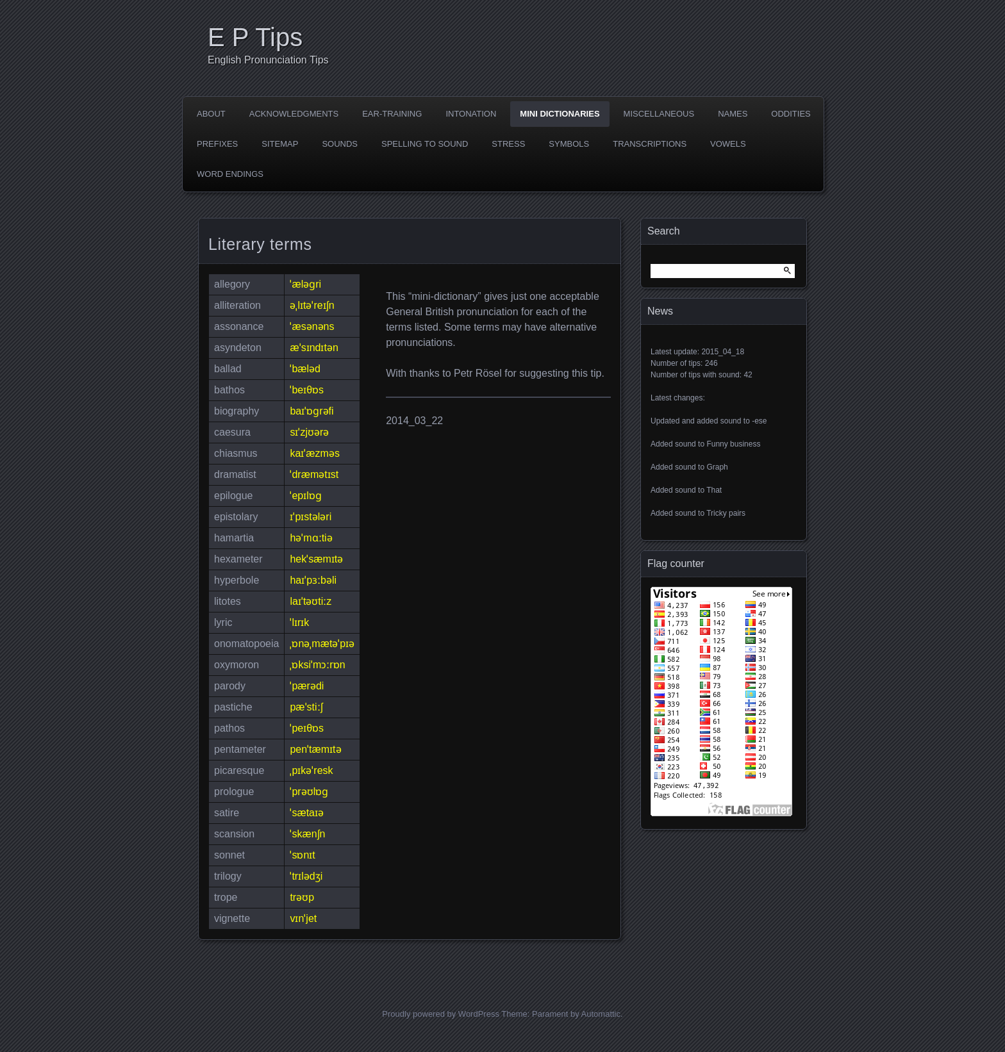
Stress (508, 144)
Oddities (790, 114)
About (211, 114)
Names (732, 114)
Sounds (340, 144)
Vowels (728, 144)
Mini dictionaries (559, 114)
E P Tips (255, 37)
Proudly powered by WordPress (440, 1014)
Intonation (470, 114)
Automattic (600, 1014)
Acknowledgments (293, 114)
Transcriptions (649, 144)
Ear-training (392, 114)
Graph (716, 467)
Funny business (733, 444)
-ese (759, 420)
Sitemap (280, 144)
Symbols (569, 144)
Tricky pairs (725, 513)
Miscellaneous (659, 114)
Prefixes (217, 144)
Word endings (230, 174)
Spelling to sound (424, 144)
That (714, 490)
